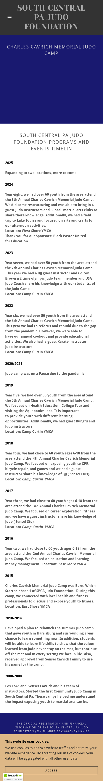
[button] (9, 17)
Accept (51, 770)
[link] (51, 17)
